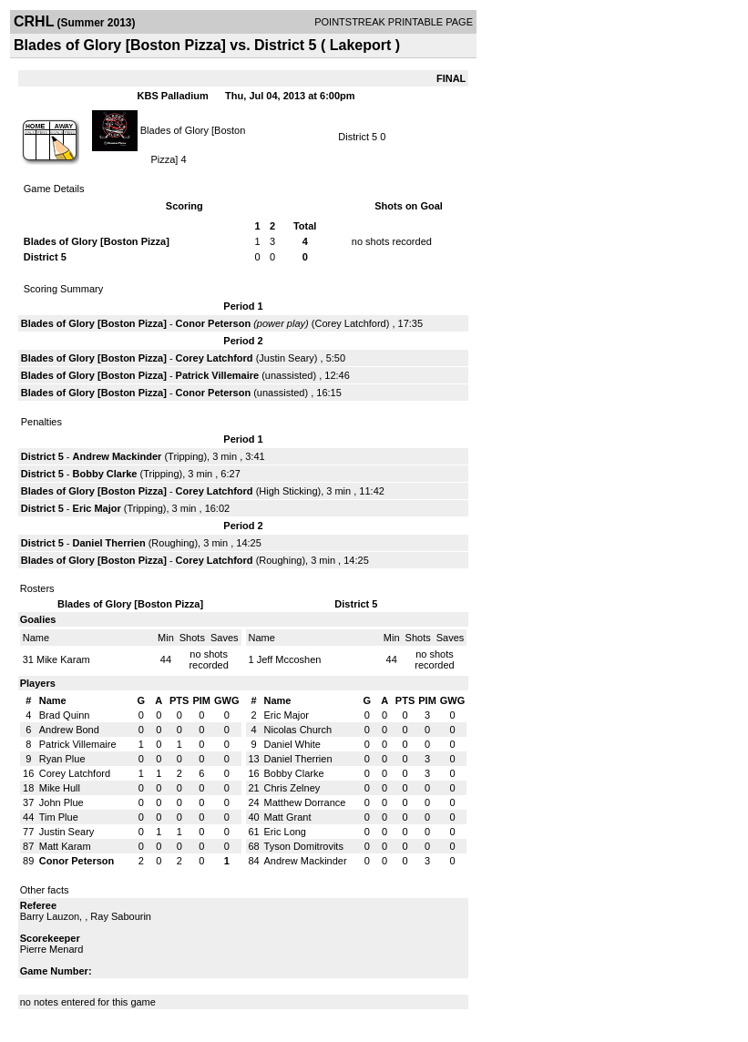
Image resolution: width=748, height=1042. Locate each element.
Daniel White (292, 744)
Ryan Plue (62, 758)
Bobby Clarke (105, 473)
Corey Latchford (349, 323)
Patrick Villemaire (218, 375)
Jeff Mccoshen (289, 659)
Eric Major (97, 508)
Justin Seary (286, 357)
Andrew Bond (69, 729)
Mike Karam (63, 659)
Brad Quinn (64, 715)
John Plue (61, 802)
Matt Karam (65, 846)
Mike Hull (59, 787)
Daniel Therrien (109, 542)
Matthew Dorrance (305, 802)
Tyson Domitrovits (303, 846)
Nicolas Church (298, 729)
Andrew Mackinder (117, 456)
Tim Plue (58, 817)
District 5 (357, 136)
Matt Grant (288, 817)
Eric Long (285, 831)
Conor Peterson (213, 323)
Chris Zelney (292, 787)
